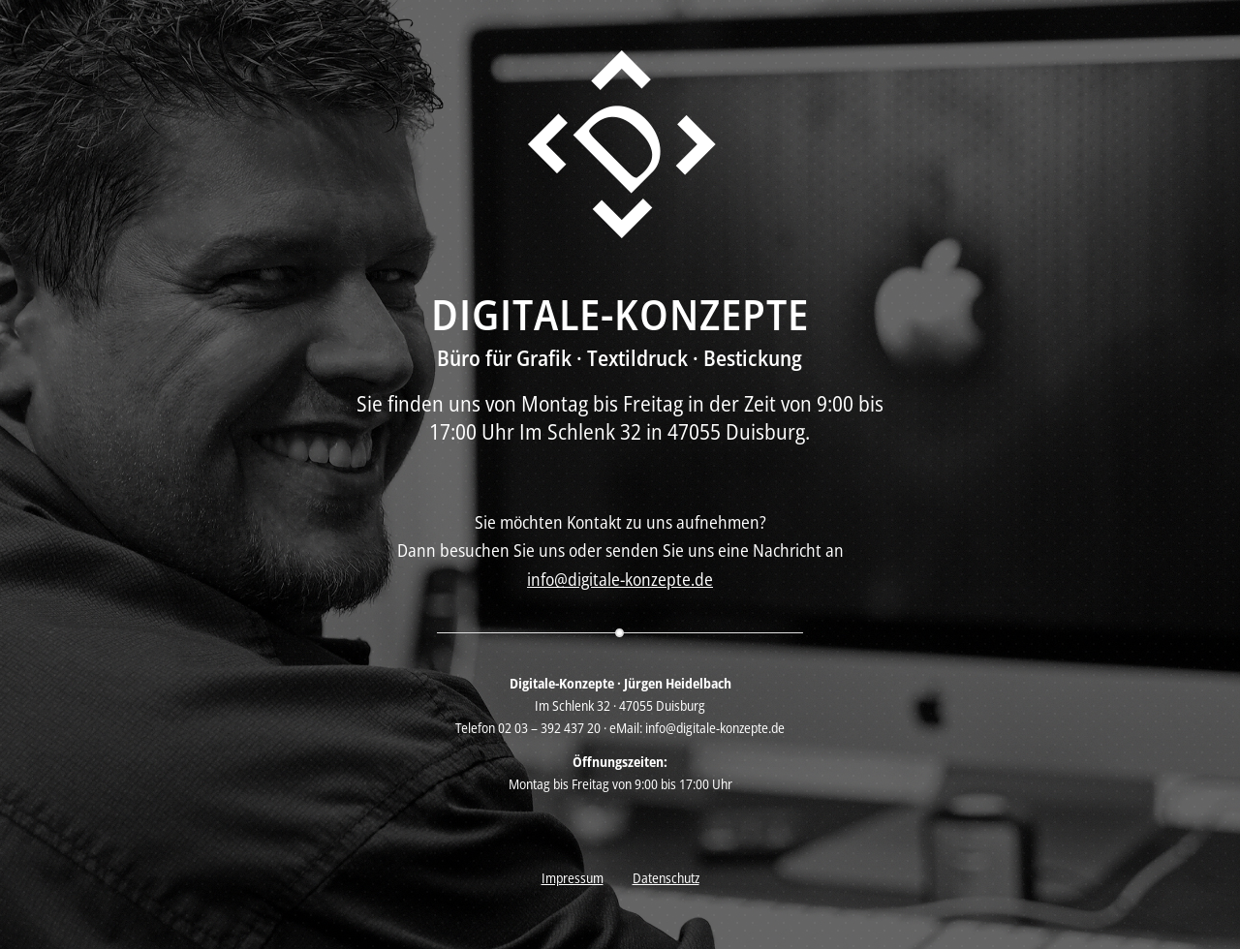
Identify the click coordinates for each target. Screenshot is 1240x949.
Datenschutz (666, 878)
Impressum (573, 878)
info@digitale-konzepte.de (620, 579)
